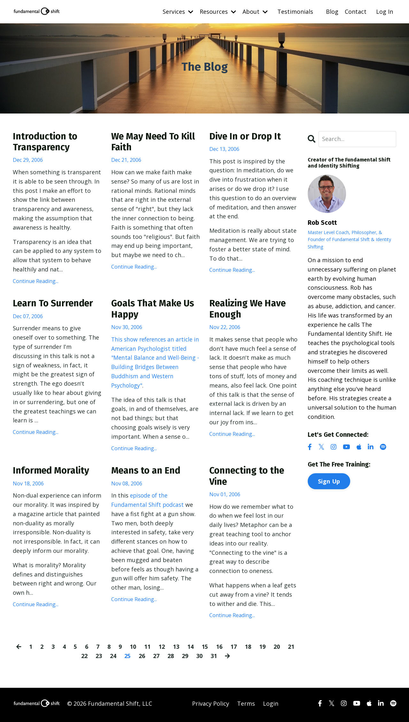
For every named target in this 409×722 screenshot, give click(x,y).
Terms (246, 706)
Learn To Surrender (55, 304)
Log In (384, 11)
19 (262, 649)
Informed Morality (53, 473)
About (255, 11)
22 (84, 658)
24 (113, 658)
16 (219, 649)
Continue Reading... (35, 281)
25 (127, 658)
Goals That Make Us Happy (154, 310)
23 (98, 658)
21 (291, 649)
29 (184, 658)
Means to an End (147, 473)
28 (170, 658)
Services (178, 11)
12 (162, 649)
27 (156, 658)
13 (176, 649)
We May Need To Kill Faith (155, 142)
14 (191, 649)
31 (213, 658)
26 (141, 658)
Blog (332, 11)
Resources (218, 11)
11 (147, 649)
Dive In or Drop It (246, 136)
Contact (356, 11)
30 (199, 658)
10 (133, 649)
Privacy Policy (210, 706)
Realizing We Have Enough (249, 310)
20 (277, 649)
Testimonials (295, 11)
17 (234, 649)
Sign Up (329, 481)
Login (270, 706)
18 (248, 649)
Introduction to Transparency (46, 142)
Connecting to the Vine (248, 478)
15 (205, 649)
